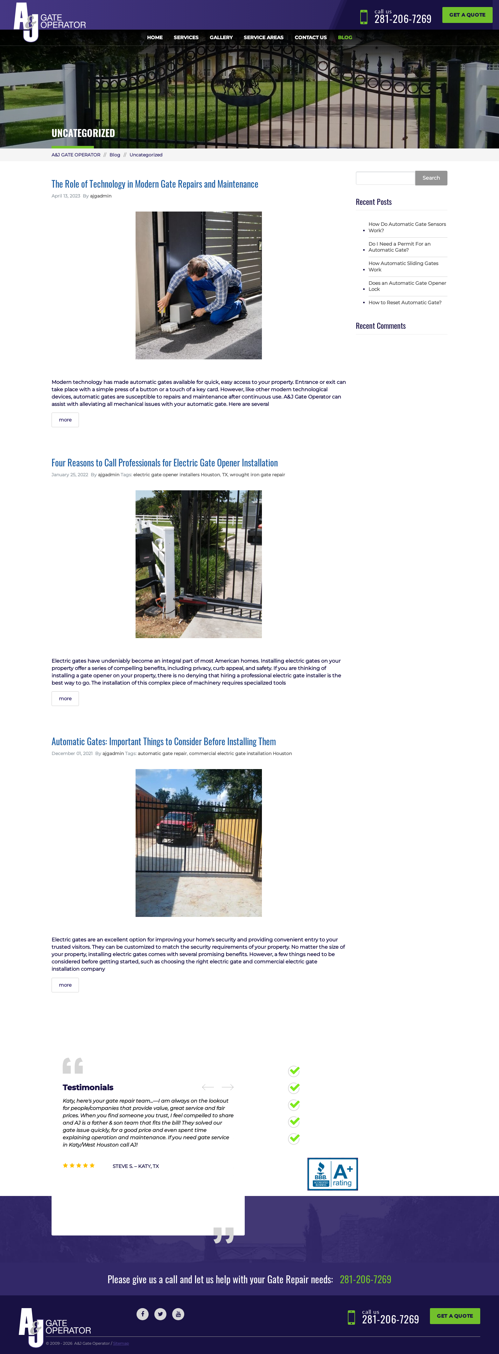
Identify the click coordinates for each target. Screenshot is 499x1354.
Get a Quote (467, 15)
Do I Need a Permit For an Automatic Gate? (400, 247)
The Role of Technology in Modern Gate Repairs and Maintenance (155, 183)
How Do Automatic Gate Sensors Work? (407, 227)
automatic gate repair (162, 753)
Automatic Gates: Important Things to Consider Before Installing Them (164, 741)
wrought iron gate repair (257, 475)
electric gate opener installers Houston (176, 475)
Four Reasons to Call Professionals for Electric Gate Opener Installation (165, 462)
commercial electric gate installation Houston (240, 753)
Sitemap (121, 1343)
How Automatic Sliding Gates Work (403, 266)
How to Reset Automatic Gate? (405, 302)
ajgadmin (100, 196)
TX (225, 475)
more (65, 420)
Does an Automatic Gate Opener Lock (407, 286)
